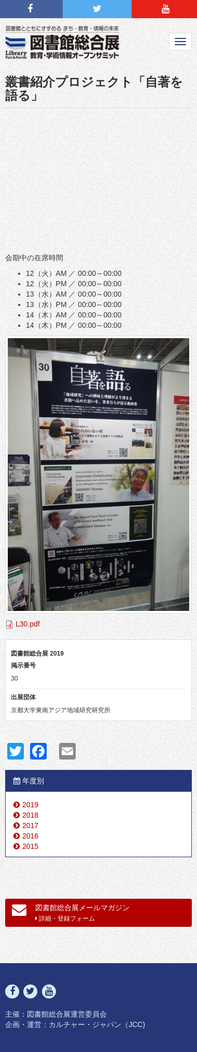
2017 (30, 825)
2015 (30, 846)
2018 (30, 815)
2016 (30, 836)
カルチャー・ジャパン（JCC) (97, 1024)
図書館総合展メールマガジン (71, 912)
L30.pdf (28, 624)
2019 (30, 805)
